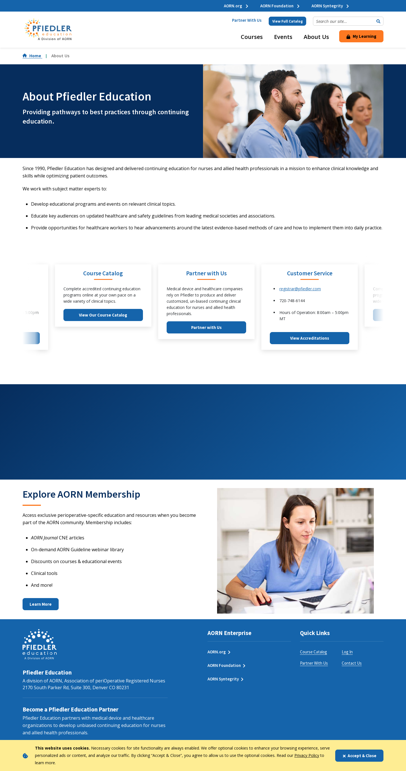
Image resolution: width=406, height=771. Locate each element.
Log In (347, 651)
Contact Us (352, 663)
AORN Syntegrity (331, 5)
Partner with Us (206, 327)
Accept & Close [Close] (359, 755)
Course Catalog (313, 651)
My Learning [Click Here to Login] (361, 36)
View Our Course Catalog (103, 315)
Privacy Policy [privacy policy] (306, 755)
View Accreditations (309, 338)
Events (283, 37)
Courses (252, 37)
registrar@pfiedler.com (300, 288)
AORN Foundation (280, 5)
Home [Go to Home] (32, 55)
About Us (316, 37)
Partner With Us (247, 20)
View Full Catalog (287, 21)
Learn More (41, 604)
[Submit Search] (378, 21)
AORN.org (236, 5)
